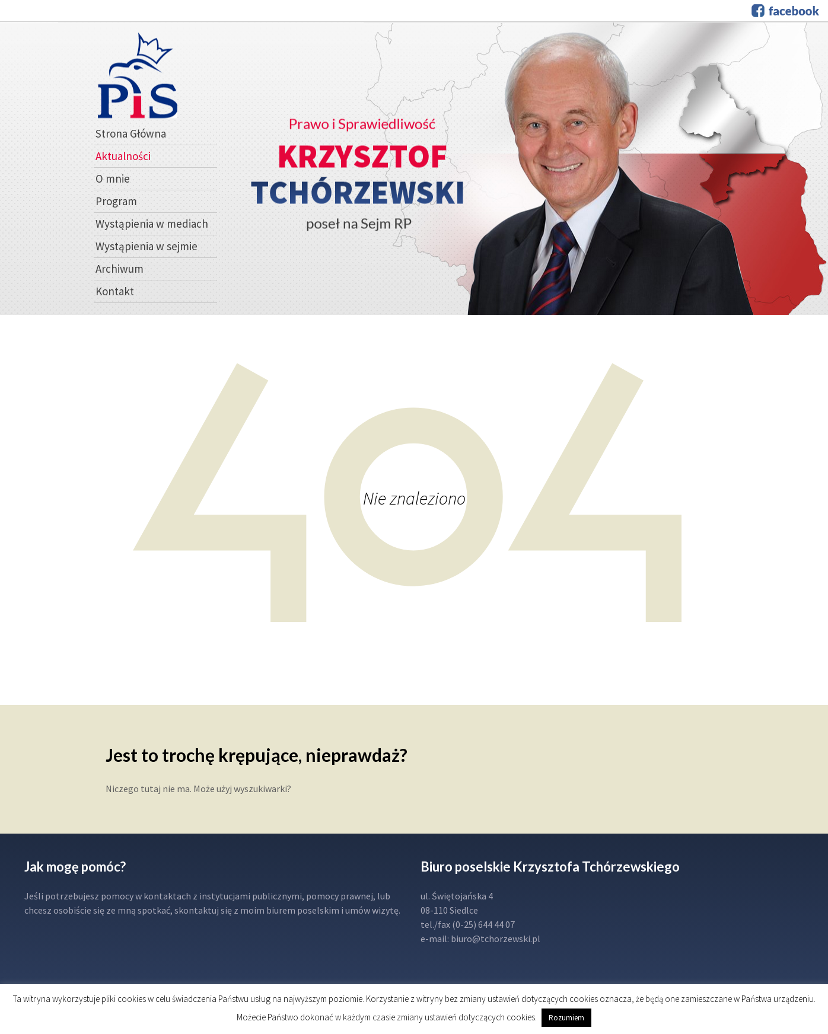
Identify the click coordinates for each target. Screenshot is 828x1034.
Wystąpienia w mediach (151, 223)
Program (116, 201)
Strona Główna (130, 133)
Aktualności (123, 156)
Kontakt (114, 291)
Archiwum (119, 268)
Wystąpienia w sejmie (146, 246)
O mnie (112, 178)
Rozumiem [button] (566, 1018)
